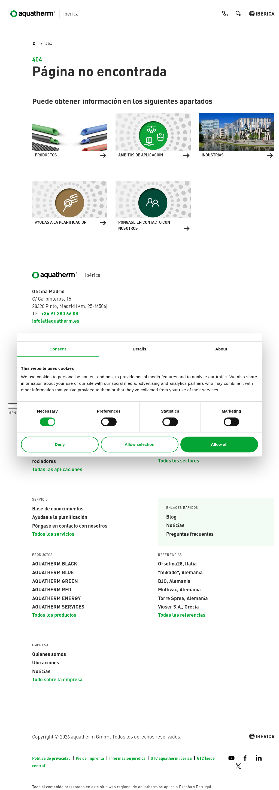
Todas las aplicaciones (57, 469)
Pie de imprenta (90, 758)
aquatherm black (54, 563)
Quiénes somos (49, 653)
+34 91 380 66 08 (59, 313)
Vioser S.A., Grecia (178, 606)
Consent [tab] (58, 349)
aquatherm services (58, 606)
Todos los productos (54, 614)
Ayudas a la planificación (59, 516)
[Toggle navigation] (13, 408)
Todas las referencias (181, 614)
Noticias (175, 525)
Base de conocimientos (57, 508)
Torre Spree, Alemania (183, 597)
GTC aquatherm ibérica (172, 758)
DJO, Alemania (174, 580)
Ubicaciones (45, 662)
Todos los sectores (178, 460)
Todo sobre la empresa (57, 679)
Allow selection (139, 444)
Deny (60, 444)
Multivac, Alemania (179, 589)
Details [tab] (139, 349)
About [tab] (221, 349)
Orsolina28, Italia (177, 563)
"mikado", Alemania (180, 572)
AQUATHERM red (51, 589)
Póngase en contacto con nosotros (69, 525)
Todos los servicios (53, 533)
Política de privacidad (51, 758)
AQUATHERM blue (53, 572)
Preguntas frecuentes (190, 533)
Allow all (219, 444)
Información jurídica (127, 758)
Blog (171, 516)
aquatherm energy (56, 597)
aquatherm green (55, 580)
